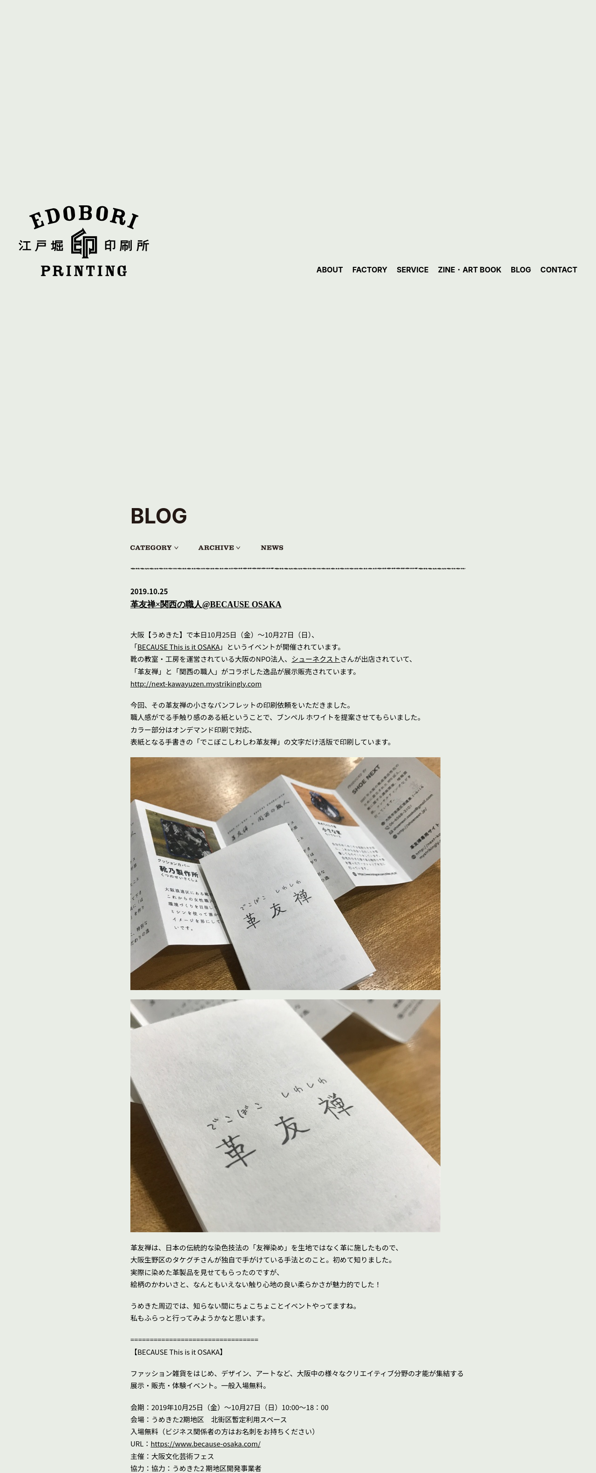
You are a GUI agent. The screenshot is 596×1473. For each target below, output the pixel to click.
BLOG (521, 269)
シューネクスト (315, 659)
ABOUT (329, 269)
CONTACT (559, 269)
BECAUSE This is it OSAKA (178, 647)
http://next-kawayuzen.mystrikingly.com (196, 683)
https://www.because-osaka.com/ (206, 1443)
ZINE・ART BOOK (469, 269)
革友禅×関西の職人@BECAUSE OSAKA (206, 604)
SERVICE (412, 269)
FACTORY (369, 269)
